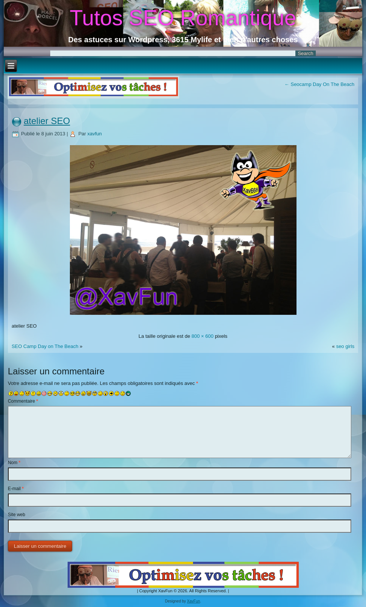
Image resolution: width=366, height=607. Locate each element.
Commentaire (23, 401)
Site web (16, 514)
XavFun (193, 601)
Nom (14, 462)
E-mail (16, 488)
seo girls (345, 346)
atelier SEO (47, 121)
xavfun (94, 133)
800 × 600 (202, 336)
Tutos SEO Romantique (183, 18)
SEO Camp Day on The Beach (46, 346)
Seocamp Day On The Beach (319, 84)
